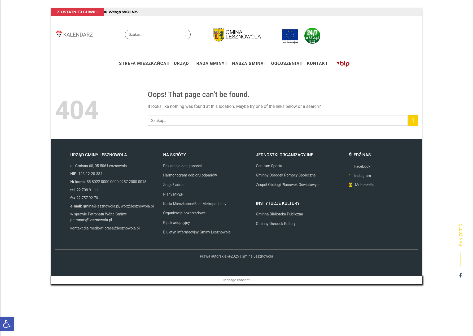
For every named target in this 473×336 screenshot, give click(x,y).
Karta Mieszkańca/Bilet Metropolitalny (194, 204)
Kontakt (319, 63)
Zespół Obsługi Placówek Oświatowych (288, 185)
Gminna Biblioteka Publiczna (279, 214)
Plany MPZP (173, 194)
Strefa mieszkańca (144, 63)
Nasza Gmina (249, 63)
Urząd (183, 63)
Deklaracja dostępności (182, 166)
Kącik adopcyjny (176, 222)
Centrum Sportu (269, 166)
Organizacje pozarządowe (184, 213)
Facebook (362, 166)
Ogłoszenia (286, 63)
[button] (7, 324)
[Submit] (185, 34)
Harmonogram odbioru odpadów (190, 175)
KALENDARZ (78, 35)
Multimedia (364, 185)
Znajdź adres (173, 185)
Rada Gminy (211, 63)
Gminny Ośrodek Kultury (276, 224)
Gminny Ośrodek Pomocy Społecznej (286, 175)
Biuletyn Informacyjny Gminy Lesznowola (197, 232)
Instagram (362, 176)
